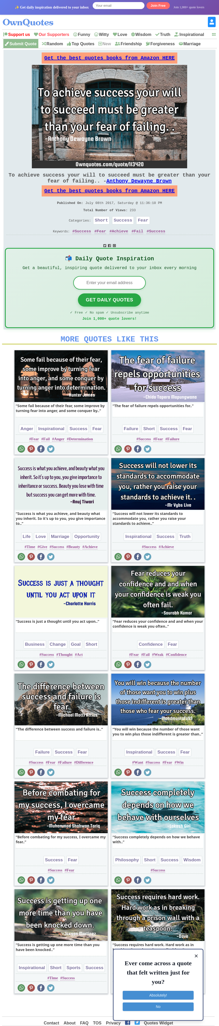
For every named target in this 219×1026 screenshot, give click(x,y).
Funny (84, 34)
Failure (131, 445)
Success (123, 230)
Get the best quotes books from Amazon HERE (109, 59)
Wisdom (143, 34)
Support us (19, 34)
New (107, 44)
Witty (104, 34)
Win (180, 779)
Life (27, 553)
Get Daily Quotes (109, 313)
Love (122, 34)
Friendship (131, 44)
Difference (84, 779)
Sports (74, 984)
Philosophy (127, 877)
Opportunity (86, 553)
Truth (165, 34)
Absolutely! (158, 995)
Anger (26, 445)
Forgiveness (162, 44)
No (158, 1007)
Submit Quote (22, 44)
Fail (138, 242)
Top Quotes (83, 44)
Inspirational (191, 34)
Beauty (74, 564)
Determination (81, 456)
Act (80, 672)
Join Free (158, 5)
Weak (159, 672)
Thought (65, 672)
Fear (143, 230)
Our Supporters (54, 34)
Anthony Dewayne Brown (139, 186)
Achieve (120, 242)
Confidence (151, 661)
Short (101, 230)
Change (58, 661)
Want (138, 779)
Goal (76, 661)
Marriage (192, 44)
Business (35, 661)
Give (43, 564)
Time (31, 564)
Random (55, 44)
